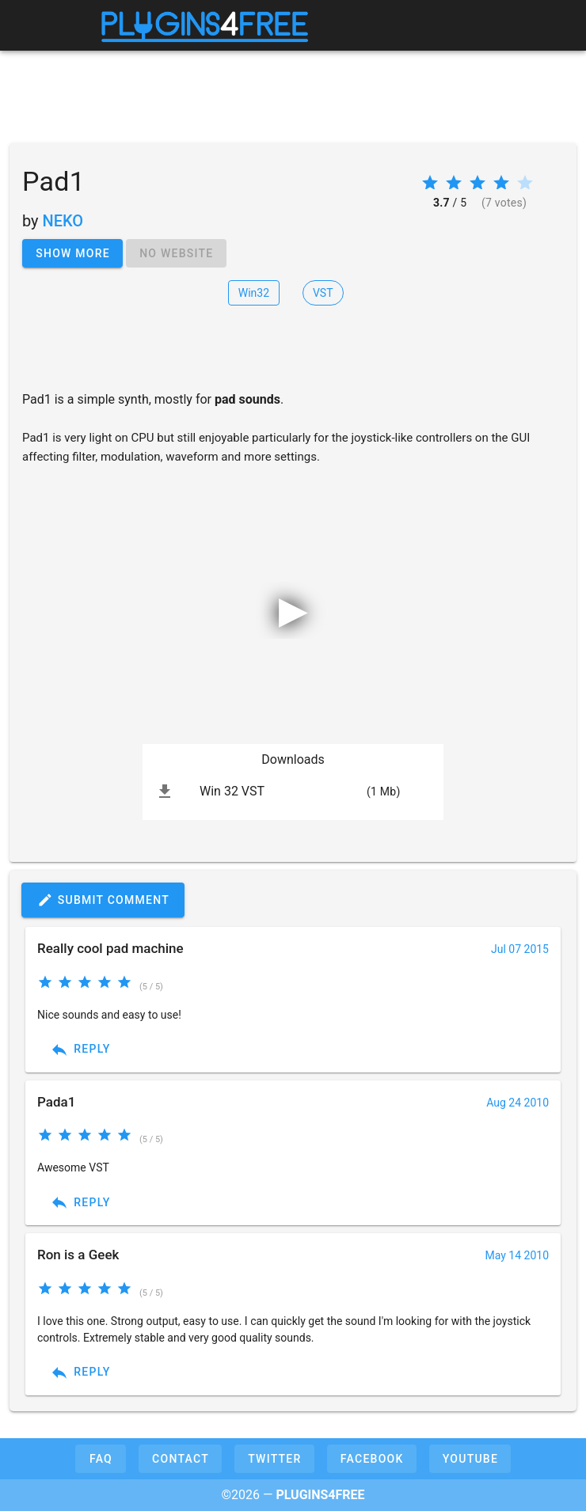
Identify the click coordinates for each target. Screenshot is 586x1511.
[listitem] (293, 791)
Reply (80, 1049)
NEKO (63, 220)
